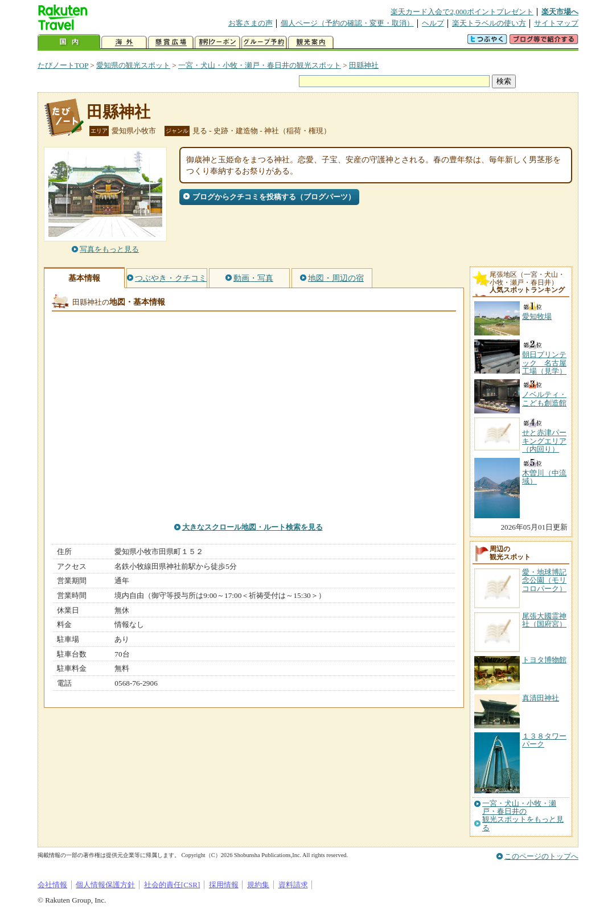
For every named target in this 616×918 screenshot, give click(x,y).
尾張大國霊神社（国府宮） (544, 620)
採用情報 (224, 884)
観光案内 (311, 42)
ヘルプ (433, 23)
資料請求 (293, 884)
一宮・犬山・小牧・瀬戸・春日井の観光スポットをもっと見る (523, 816)
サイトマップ (556, 23)
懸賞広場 (171, 42)
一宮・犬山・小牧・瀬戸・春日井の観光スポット (259, 65)
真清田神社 (540, 698)
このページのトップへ (541, 856)
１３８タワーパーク (544, 740)
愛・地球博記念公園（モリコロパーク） (544, 580)
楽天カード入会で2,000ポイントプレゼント (462, 11)
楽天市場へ (559, 11)
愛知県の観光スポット (133, 65)
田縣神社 (364, 65)
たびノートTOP (63, 65)
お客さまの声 (250, 23)
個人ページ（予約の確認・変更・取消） (347, 23)
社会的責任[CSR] (172, 884)
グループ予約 (264, 42)
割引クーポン (217, 42)
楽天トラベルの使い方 (489, 23)
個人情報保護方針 (105, 884)
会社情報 (52, 884)
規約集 (258, 884)
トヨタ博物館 (544, 659)
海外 (124, 42)
